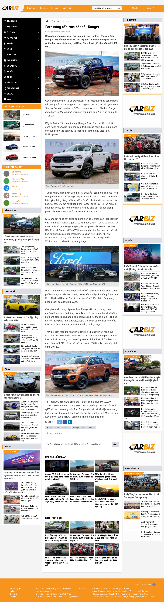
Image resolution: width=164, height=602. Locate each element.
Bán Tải (92, 428)
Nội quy (13, 591)
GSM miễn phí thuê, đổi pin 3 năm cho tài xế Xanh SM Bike (106, 538)
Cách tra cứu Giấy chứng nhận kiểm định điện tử (150, 176)
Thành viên (66, 8)
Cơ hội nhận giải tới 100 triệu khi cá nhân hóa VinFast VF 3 (30, 415)
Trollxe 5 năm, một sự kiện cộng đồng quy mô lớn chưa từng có (150, 503)
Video (8, 99)
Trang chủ (31, 8)
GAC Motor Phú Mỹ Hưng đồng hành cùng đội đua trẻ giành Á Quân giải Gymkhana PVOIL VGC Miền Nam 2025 (21, 487)
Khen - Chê (10, 55)
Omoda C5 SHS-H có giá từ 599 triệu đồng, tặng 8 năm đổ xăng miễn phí (57, 476)
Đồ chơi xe (9, 374)
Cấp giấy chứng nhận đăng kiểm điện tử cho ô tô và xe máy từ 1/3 (150, 186)
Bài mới (54, 8)
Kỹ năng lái (130, 135)
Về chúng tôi (15, 588)
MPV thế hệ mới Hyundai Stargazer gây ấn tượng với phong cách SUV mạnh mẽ (106, 478)
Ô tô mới (9, 32)
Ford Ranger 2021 (62, 428)
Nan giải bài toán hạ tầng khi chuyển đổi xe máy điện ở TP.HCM (150, 275)
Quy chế (13, 594)
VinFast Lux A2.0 (29, 147)
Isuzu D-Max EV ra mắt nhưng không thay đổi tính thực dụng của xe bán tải (56, 499)
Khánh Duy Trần (19, 194)
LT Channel (17, 172)
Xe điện (8, 43)
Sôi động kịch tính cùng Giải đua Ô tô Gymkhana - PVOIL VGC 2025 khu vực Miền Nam (21, 475)
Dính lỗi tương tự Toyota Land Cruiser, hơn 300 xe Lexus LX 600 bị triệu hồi (56, 538)
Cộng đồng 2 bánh (133, 473)
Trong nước (130, 25)
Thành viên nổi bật (13, 167)
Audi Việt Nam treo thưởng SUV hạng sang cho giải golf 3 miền (150, 524)
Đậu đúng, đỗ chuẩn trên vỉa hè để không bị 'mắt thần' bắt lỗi (150, 196)
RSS (128, 584)
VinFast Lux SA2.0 (29, 157)
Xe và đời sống (131, 356)
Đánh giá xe (10, 60)
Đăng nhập (149, 8)
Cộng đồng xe (11, 88)
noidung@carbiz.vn (71, 597)
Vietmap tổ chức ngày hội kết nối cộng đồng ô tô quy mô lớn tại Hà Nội (150, 514)
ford (84, 428)
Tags (49, 428)
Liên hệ (13, 597)
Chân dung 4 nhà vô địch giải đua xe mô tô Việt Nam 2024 (29, 508)
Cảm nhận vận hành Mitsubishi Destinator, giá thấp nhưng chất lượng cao (21, 239)
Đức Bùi (15, 186)
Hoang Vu (16, 201)
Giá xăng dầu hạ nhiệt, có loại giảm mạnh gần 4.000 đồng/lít (106, 560)
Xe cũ (8, 49)
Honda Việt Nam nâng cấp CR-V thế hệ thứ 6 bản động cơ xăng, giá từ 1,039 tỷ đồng (106, 503)
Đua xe (8, 94)
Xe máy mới (10, 38)
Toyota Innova (28, 115)
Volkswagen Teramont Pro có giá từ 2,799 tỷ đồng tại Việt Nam (82, 476)
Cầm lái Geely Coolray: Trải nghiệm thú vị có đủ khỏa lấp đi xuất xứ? (30, 348)
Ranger (76, 428)
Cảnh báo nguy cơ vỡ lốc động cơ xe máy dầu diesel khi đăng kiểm (150, 165)
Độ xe (8, 77)
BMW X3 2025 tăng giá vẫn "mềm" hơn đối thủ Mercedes (30, 259)
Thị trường (10, 27)
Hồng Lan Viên (18, 179)
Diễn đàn (44, 8)
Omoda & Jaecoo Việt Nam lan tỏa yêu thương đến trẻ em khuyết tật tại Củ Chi (142, 380)
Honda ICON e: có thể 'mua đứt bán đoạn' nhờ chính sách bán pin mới (150, 285)
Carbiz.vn (111, 588)
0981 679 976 (50, 597)
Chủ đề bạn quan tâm (14, 106)
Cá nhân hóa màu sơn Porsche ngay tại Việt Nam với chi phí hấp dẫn (150, 424)
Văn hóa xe (10, 83)
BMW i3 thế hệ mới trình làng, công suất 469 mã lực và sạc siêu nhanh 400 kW (82, 499)
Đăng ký (135, 8)
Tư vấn (8, 71)
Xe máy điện (130, 245)
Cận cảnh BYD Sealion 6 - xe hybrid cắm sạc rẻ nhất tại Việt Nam (30, 358)
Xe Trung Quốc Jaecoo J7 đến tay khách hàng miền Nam (150, 534)
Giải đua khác (10, 452)
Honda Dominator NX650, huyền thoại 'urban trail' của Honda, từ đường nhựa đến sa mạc (142, 414)
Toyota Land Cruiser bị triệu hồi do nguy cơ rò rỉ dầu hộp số (150, 66)
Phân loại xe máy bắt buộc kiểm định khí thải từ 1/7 (81, 559)
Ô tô (7, 216)
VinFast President (29, 136)
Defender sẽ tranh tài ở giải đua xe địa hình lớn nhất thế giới (30, 498)
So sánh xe (10, 66)
